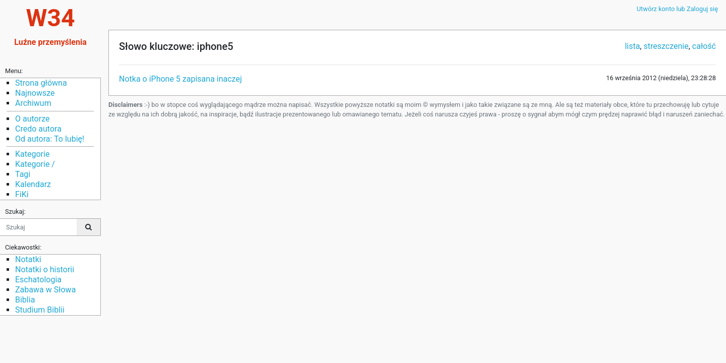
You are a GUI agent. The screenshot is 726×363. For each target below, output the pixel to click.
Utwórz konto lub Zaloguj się (677, 9)
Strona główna (41, 83)
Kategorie (32, 154)
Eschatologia (38, 279)
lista (632, 46)
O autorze (32, 119)
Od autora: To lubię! (49, 139)
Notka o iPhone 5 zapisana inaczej (180, 79)
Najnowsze (34, 93)
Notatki (28, 259)
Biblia (25, 300)
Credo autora (38, 129)
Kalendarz (33, 184)
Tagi (22, 174)
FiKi (22, 194)
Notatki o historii (44, 269)
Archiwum (33, 103)
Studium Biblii (40, 310)
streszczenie (665, 46)
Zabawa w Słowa (45, 289)
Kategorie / (35, 164)
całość (704, 46)
